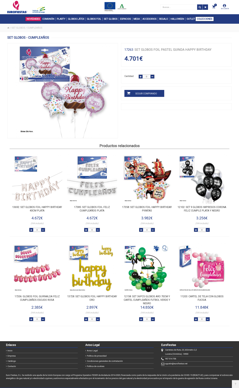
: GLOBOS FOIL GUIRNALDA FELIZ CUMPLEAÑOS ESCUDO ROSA (37, 298)
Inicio (10, 350)
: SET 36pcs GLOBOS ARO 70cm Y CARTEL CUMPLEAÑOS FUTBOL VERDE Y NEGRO (147, 300)
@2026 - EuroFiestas (17, 384)
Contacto (12, 366)
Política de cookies (95, 366)
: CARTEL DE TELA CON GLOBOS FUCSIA (202, 298)
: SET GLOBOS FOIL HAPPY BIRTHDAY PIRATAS (147, 209)
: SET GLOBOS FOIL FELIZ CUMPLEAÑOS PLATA (92, 209)
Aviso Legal (92, 350)
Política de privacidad (97, 356)
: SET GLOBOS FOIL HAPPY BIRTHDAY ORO (92, 298)
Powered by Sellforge (221, 384)
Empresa (12, 356)
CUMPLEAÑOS (35, 28)
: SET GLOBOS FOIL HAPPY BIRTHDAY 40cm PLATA (37, 209)
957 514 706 (170, 358)
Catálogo (12, 361)
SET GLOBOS (18, 28)
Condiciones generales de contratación (105, 361)
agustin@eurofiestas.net (176, 363)
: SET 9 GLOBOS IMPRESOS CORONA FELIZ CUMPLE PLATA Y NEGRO (202, 209)
